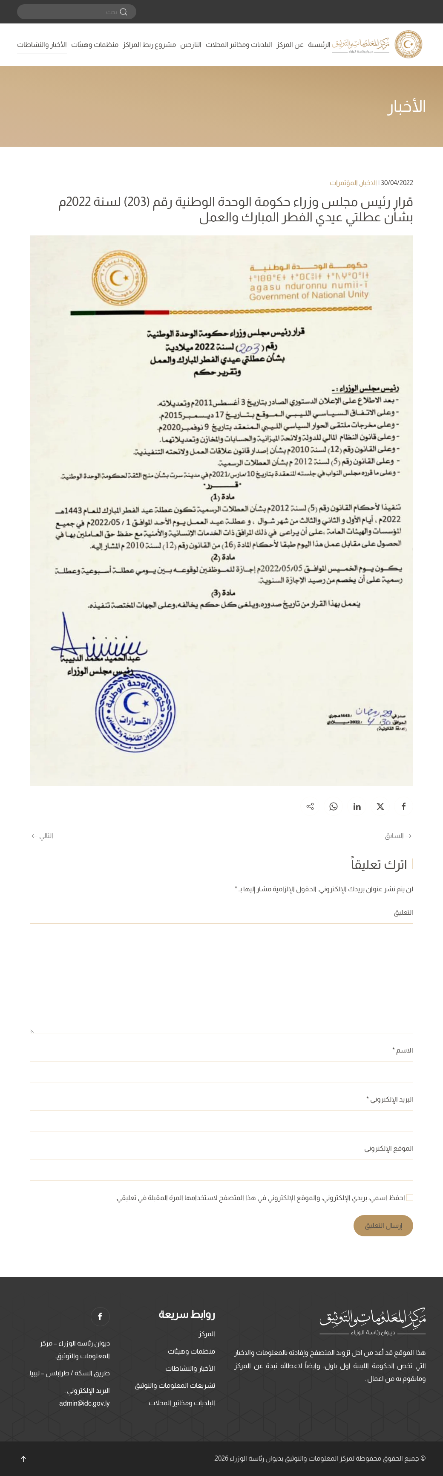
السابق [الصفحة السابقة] (398, 835)
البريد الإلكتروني (389, 1099)
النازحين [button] (190, 44)
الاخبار (368, 182)
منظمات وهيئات (94, 44)
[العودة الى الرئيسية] (378, 44)
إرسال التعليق (383, 1225)
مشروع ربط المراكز (149, 44)
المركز (206, 1333)
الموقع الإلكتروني (388, 1148)
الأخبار (406, 106)
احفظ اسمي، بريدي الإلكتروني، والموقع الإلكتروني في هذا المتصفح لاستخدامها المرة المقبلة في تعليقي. (264, 1197)
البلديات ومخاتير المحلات (239, 44)
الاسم (402, 1050)
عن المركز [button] (290, 44)
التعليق (403, 912)
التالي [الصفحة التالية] (42, 835)
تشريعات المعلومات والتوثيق (175, 1385)
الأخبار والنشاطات (42, 44)
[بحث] (76, 11)
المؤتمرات (344, 182)
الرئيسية (319, 44)
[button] (23, 1459)
